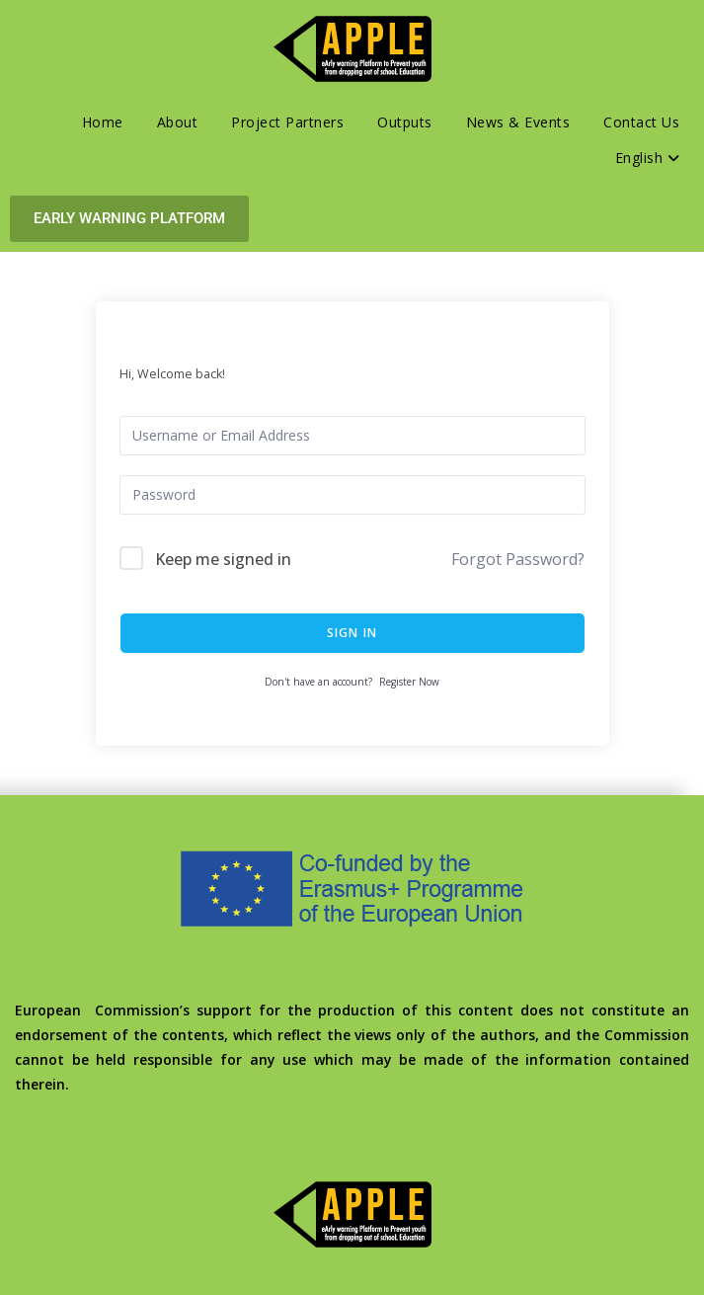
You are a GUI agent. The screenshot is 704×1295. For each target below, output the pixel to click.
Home (102, 122)
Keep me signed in (223, 559)
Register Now (409, 681)
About (177, 122)
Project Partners (287, 122)
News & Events (518, 122)
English (647, 157)
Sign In (352, 632)
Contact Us (641, 122)
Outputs (404, 122)
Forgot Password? (518, 559)
